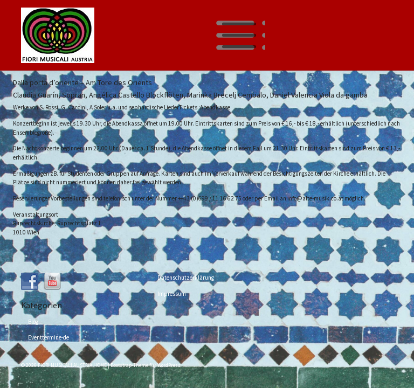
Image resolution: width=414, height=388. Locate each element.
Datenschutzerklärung (185, 277)
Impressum (171, 293)
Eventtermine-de (48, 337)
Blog (33, 321)
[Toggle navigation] (238, 35)
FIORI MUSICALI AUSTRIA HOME (72, 365)
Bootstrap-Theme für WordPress (146, 365)
